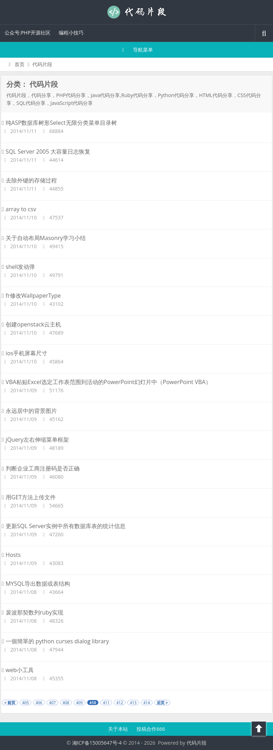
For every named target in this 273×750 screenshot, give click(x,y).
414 (146, 702)
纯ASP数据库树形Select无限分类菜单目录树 (59, 123)
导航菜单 (136, 49)
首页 (15, 64)
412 (119, 702)
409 (79, 702)
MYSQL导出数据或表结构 (36, 583)
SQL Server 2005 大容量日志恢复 (46, 151)
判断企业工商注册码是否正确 (41, 468)
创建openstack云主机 (31, 324)
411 (106, 702)
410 (93, 702)
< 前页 (9, 702)
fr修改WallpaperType (31, 295)
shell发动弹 (18, 267)
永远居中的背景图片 (29, 411)
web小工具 (18, 670)
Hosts (11, 555)
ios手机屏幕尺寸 (24, 353)
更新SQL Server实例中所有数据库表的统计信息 (63, 526)
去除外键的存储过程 (29, 180)
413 (133, 702)
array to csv (19, 209)
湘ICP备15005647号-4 (97, 742)
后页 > (162, 702)
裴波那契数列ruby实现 (32, 612)
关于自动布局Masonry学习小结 (44, 238)
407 (52, 702)
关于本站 (118, 728)
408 (66, 702)
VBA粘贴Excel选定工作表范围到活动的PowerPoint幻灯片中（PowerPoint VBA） (106, 382)
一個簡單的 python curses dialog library (55, 641)
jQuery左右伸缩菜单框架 (35, 439)
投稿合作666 (150, 728)
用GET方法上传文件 (29, 497)
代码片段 (136, 12)
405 (25, 702)
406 (39, 702)
